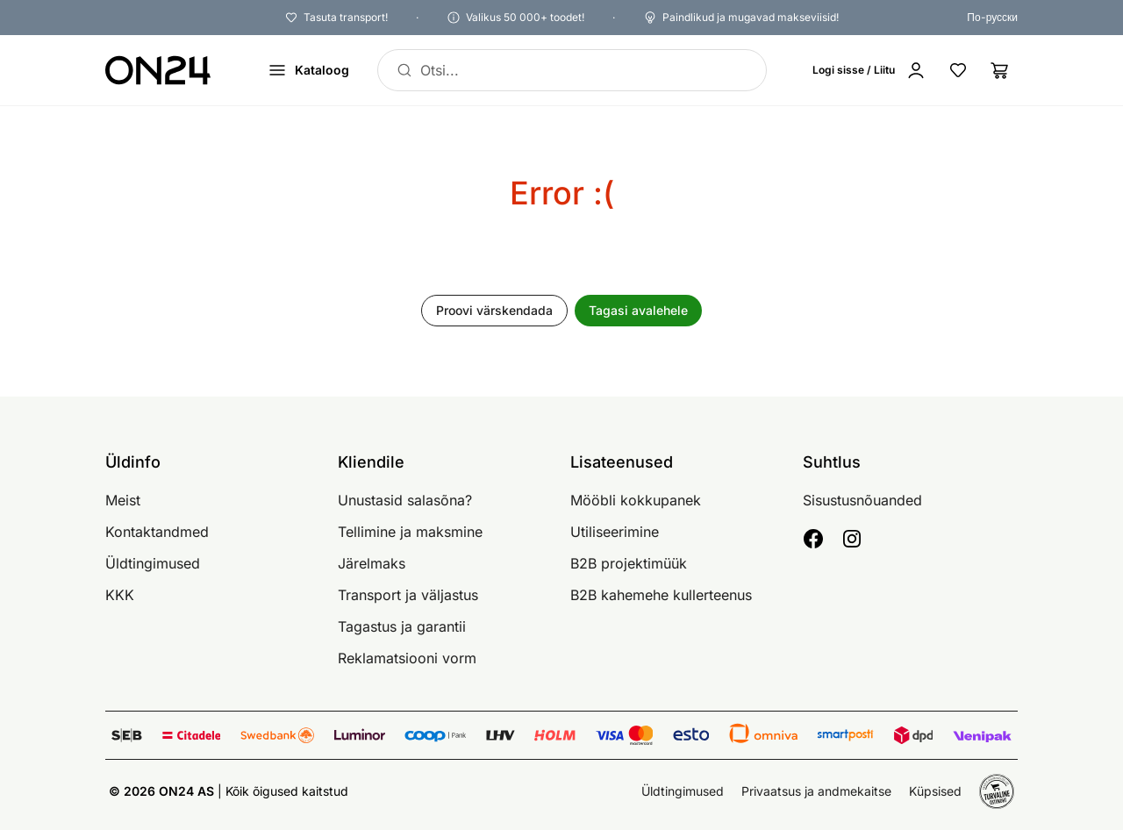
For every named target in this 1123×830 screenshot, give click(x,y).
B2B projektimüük (628, 563)
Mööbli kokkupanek (635, 500)
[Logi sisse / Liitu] (869, 70)
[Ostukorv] (1000, 70)
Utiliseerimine (614, 531)
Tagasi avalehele (638, 310)
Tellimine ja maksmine (410, 531)
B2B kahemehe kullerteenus (661, 595)
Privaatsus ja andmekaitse (816, 790)
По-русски (992, 17)
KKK (119, 595)
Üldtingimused (152, 563)
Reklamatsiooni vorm (407, 658)
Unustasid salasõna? (405, 500)
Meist (122, 500)
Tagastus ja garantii (402, 626)
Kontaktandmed (157, 531)
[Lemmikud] (958, 70)
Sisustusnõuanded (862, 500)
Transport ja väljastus (408, 595)
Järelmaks (371, 563)
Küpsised (935, 790)
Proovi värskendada (494, 310)
